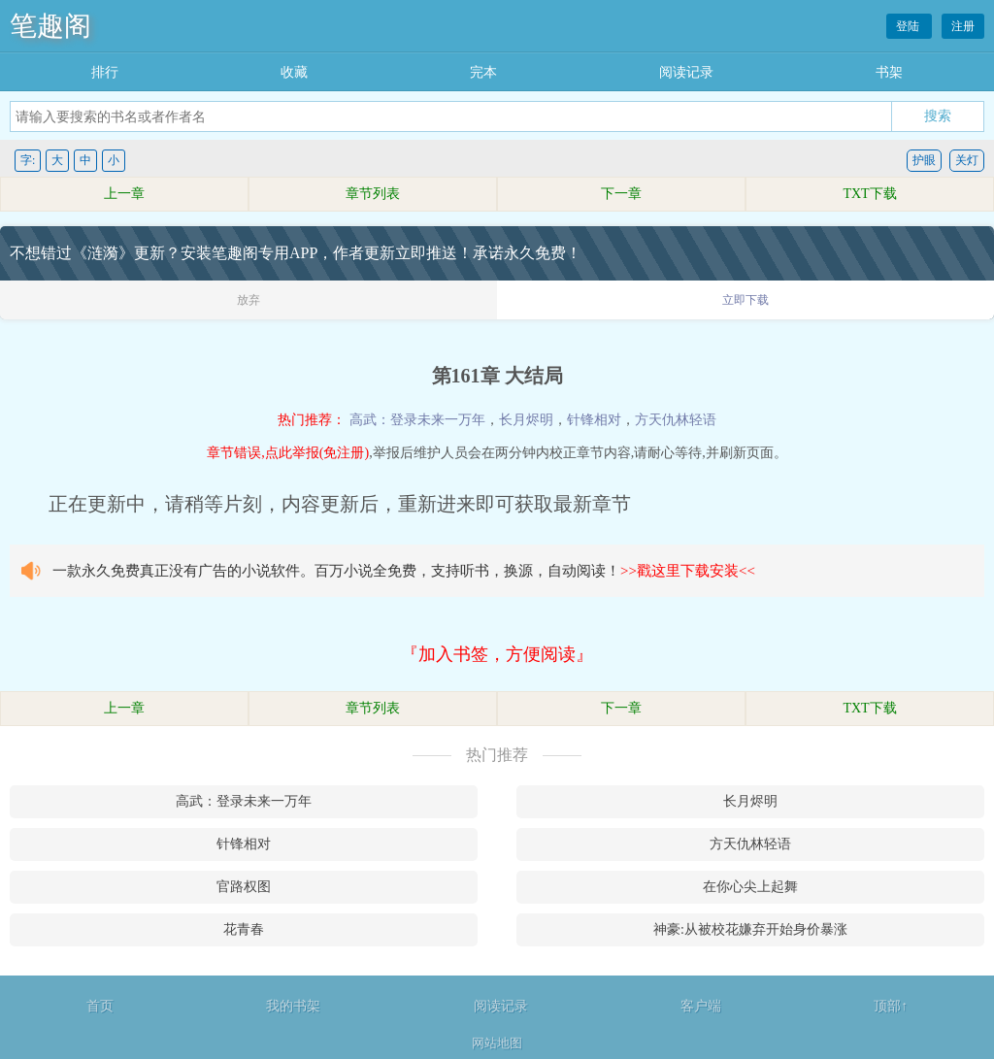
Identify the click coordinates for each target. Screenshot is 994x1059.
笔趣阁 (50, 26)
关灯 (966, 160)
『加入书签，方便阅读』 (497, 654)
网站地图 (497, 1043)
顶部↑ (891, 1006)
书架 (889, 72)
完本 (483, 72)
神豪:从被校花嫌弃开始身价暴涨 (750, 929)
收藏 (294, 72)
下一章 (621, 193)
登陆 (909, 26)
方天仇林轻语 (675, 420)
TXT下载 (869, 193)
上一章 (124, 193)
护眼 (924, 160)
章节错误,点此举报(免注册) (288, 453)
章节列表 (373, 193)
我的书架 (293, 1006)
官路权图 (243, 886)
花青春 (243, 929)
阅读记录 (686, 72)
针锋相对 (594, 420)
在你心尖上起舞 (750, 886)
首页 (100, 1006)
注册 (963, 26)
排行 (104, 72)
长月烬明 (526, 420)
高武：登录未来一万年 (417, 420)
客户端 (700, 1006)
